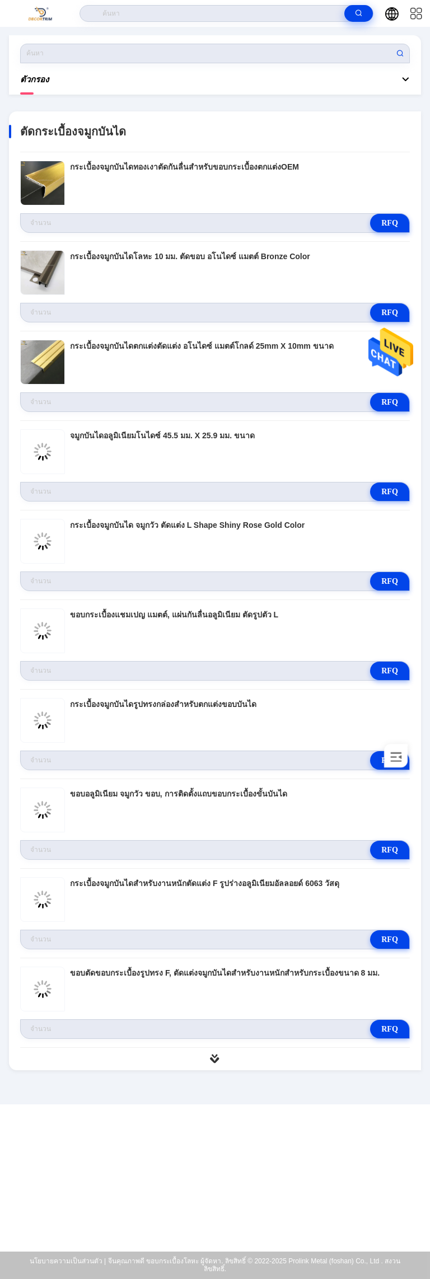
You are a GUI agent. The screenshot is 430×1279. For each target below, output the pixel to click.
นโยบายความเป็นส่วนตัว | (68, 1261)
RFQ (389, 223)
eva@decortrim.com (222, 1181)
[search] (358, 13)
